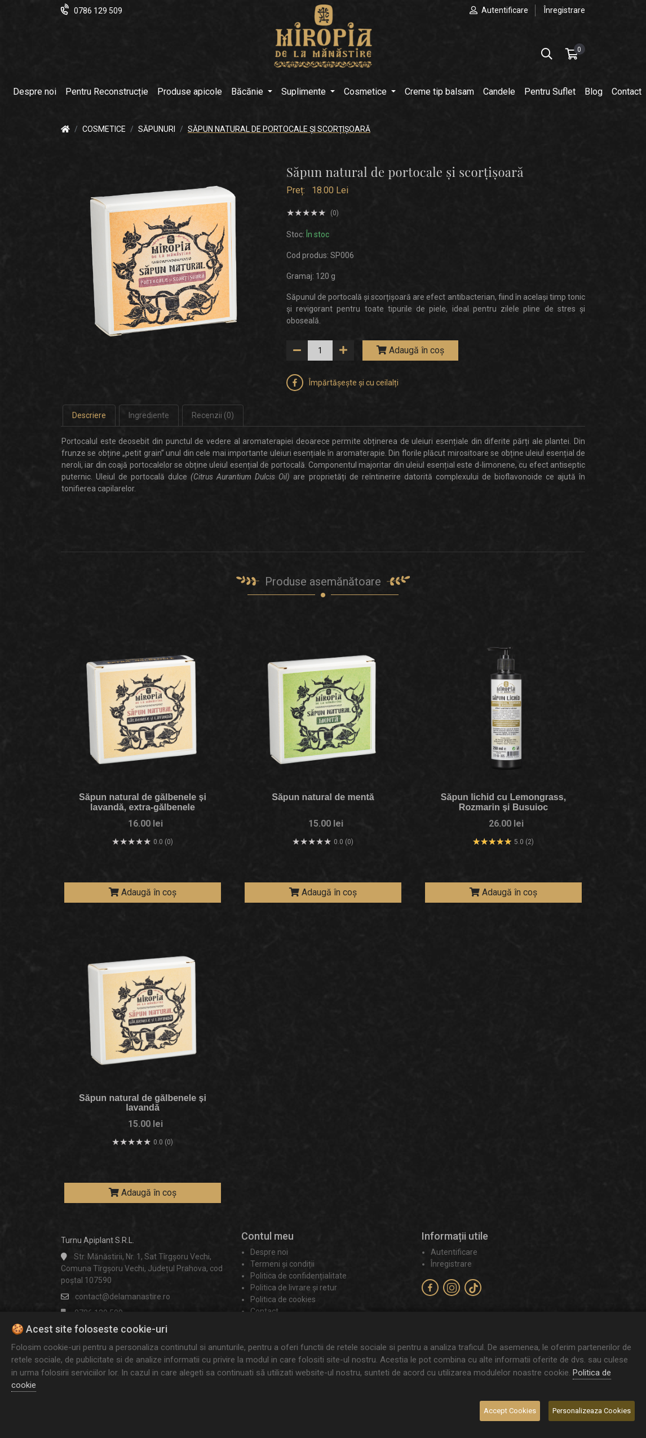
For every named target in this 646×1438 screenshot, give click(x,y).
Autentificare (504, 10)
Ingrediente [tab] (149, 415)
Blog (594, 91)
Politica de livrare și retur (293, 1287)
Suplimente (304, 91)
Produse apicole (189, 91)
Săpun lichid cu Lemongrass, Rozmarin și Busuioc (503, 802)
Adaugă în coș (410, 350)
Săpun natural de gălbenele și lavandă (142, 1103)
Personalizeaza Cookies (591, 1410)
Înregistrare (564, 10)
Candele (499, 91)
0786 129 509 (98, 10)
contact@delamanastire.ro (122, 1296)
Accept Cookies (510, 1410)
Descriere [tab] (89, 415)
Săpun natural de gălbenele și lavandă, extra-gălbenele (142, 802)
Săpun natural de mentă (323, 797)
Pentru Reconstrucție (106, 91)
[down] (297, 350)
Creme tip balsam (439, 91)
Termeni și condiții (282, 1263)
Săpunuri (156, 129)
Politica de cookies (283, 1299)
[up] (343, 350)
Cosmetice (366, 91)
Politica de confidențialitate (298, 1275)
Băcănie (248, 91)
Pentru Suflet (550, 91)
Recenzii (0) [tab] (213, 415)
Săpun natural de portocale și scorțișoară (279, 129)
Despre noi (34, 91)
